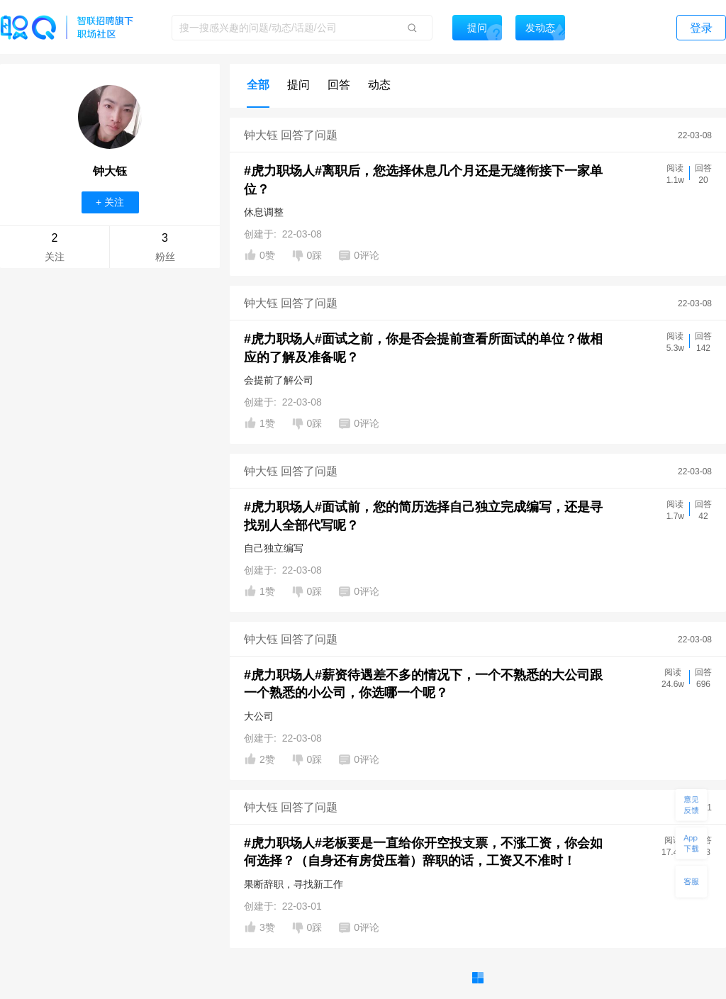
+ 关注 (110, 202)
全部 (258, 85)
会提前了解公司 (278, 380)
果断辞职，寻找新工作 (293, 884)
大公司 (259, 716)
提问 (298, 85)
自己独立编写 (273, 548)
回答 (339, 85)
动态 (379, 85)
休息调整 (264, 212)
